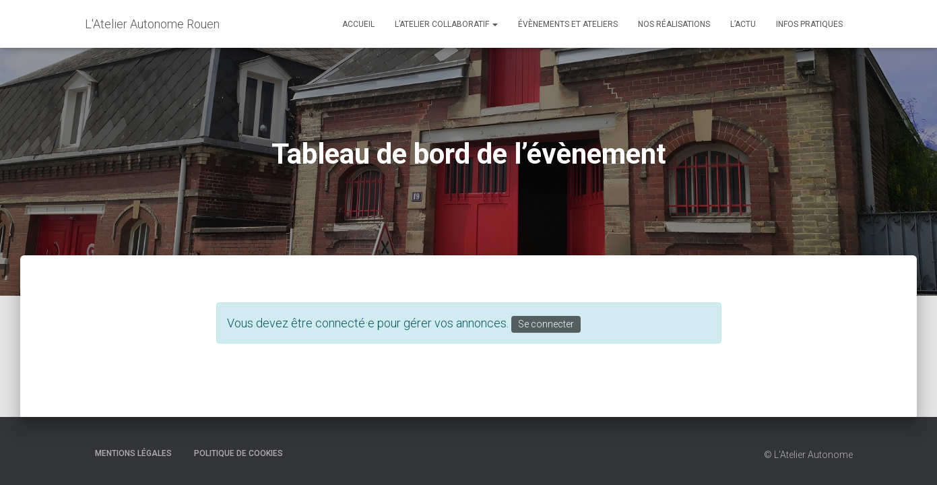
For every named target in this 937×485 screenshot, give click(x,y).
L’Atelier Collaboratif (446, 24)
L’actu (743, 24)
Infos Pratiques (809, 24)
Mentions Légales (133, 453)
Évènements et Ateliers (568, 24)
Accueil (358, 24)
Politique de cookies (238, 453)
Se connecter (546, 324)
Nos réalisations (674, 24)
